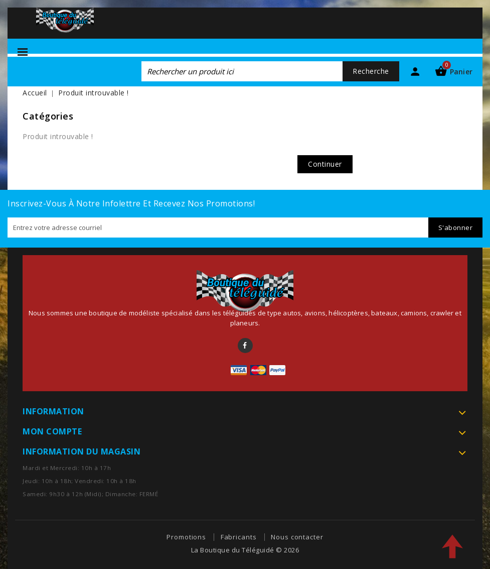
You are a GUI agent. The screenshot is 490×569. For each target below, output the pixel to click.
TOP (452, 546)
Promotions (186, 536)
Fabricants (239, 536)
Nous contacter (297, 536)
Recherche (371, 71)
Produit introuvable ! (93, 92)
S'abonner (455, 227)
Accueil (35, 92)
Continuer (325, 164)
